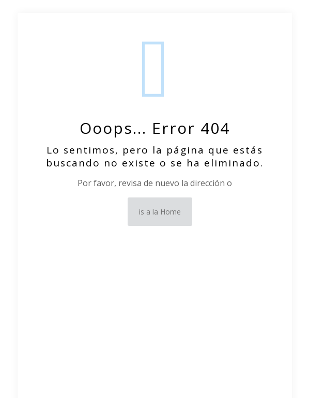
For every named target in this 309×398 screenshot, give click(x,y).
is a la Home (160, 212)
